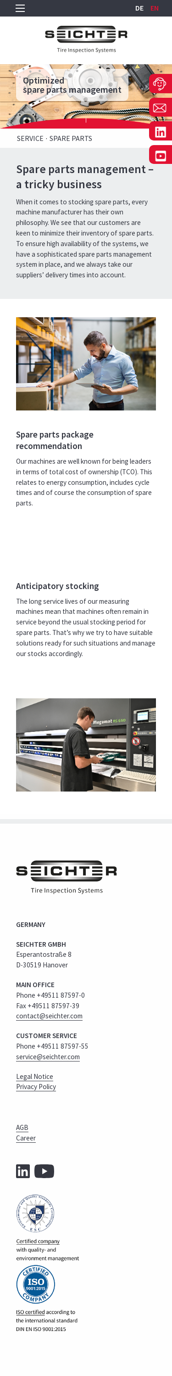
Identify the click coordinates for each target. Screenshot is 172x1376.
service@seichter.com (48, 1056)
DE (140, 7)
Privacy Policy (36, 1086)
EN (154, 7)
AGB (22, 1127)
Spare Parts (71, 138)
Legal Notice (34, 1076)
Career (26, 1138)
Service (30, 138)
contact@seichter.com (49, 1015)
